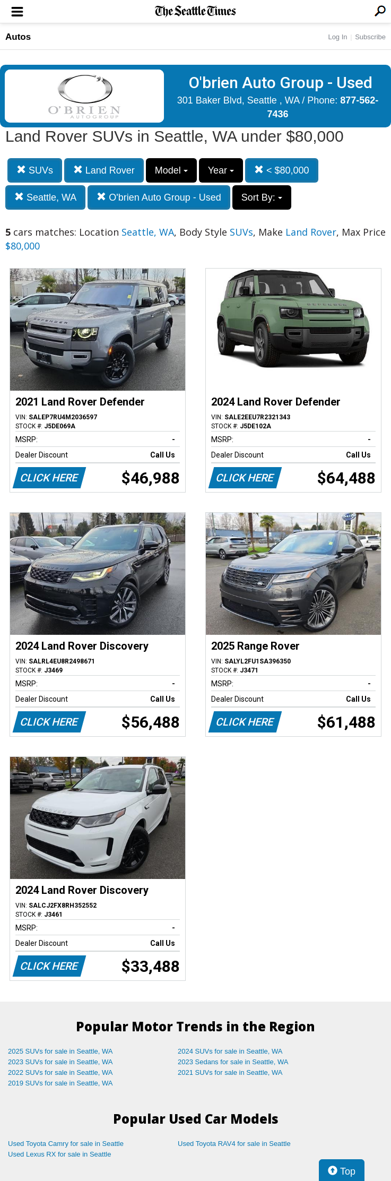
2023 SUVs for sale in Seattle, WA (60, 1062)
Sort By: (261, 197)
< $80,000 (281, 170)
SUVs (34, 170)
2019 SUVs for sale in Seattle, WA (60, 1083)
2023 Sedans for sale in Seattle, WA (233, 1062)
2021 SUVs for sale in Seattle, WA (230, 1072)
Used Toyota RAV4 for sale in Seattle (234, 1144)
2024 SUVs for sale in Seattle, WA (230, 1051)
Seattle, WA (45, 197)
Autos (18, 37)
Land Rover (104, 170)
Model (171, 170)
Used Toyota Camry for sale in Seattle (66, 1144)
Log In (337, 37)
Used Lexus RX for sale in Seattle (59, 1154)
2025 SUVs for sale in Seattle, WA (60, 1051)
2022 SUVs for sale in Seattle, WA (60, 1072)
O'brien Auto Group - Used (159, 197)
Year (221, 170)
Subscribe (370, 37)
